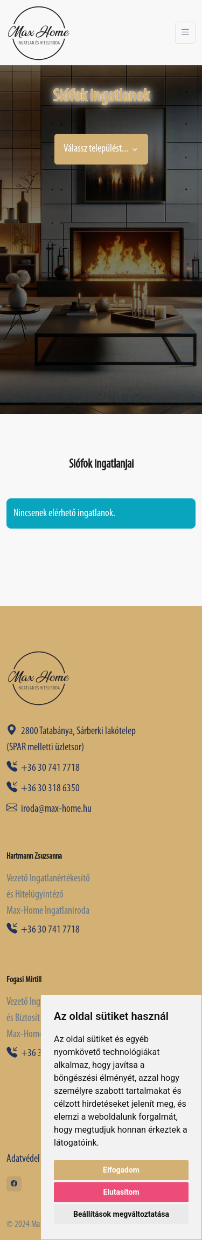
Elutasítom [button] (121, 1192)
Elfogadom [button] (121, 1170)
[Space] (38, 677)
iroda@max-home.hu (49, 809)
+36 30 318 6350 (43, 788)
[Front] (38, 32)
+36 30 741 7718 (43, 768)
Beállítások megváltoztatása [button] (121, 1214)
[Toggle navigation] (185, 33)
